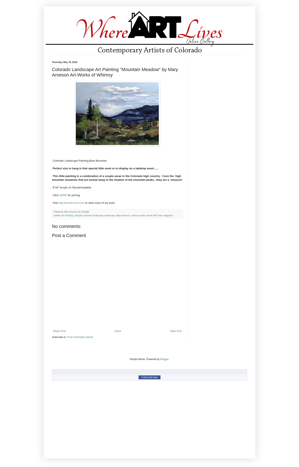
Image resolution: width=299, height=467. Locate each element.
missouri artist (138, 215)
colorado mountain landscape (88, 215)
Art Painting (67, 215)
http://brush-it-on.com (72, 202)
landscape (110, 215)
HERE (63, 195)
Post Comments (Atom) (80, 337)
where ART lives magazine (159, 215)
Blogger (164, 359)
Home (118, 331)
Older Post (176, 331)
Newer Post (59, 331)
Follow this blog (149, 377)
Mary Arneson (123, 215)
